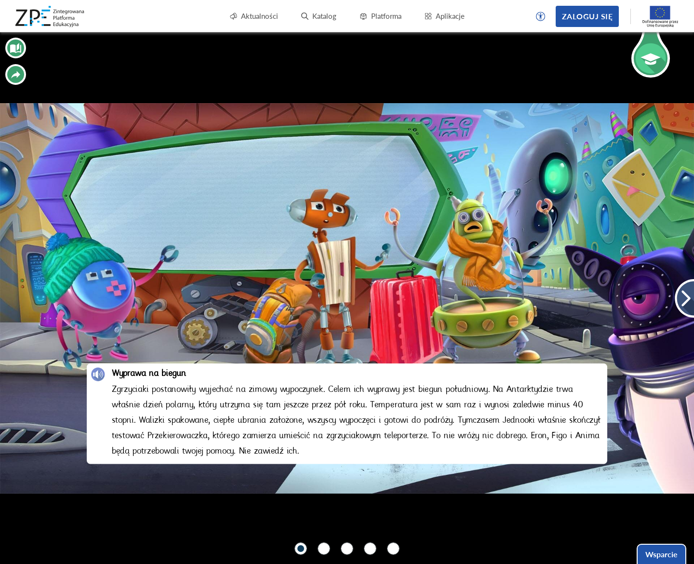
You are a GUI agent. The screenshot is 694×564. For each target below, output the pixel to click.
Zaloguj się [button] (587, 16)
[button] (541, 16)
